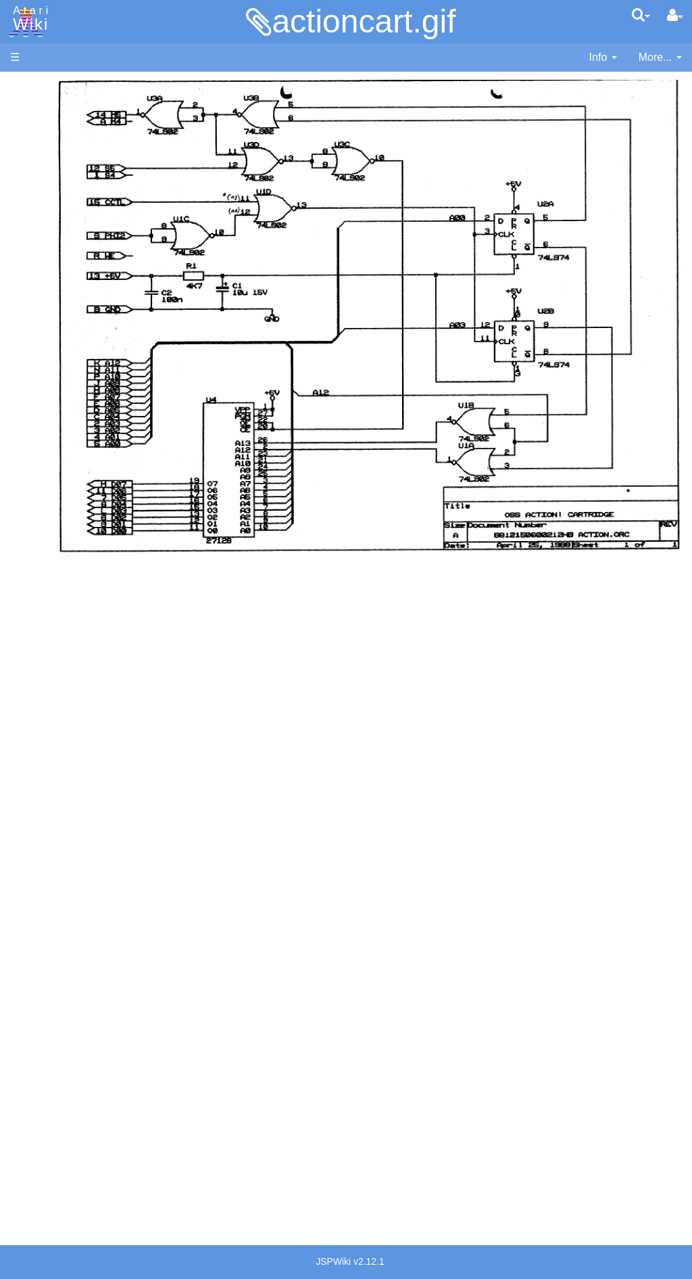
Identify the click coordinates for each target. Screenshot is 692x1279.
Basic (50, 362)
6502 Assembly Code (88, 647)
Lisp (47, 439)
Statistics (31, 1136)
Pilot (47, 501)
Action (52, 331)
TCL (47, 547)
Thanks (27, 1105)
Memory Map (41, 178)
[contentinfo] (603, 57)
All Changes (39, 247)
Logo (49, 455)
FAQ (21, 270)
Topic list (30, 201)
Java (48, 423)
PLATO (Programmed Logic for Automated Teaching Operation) (62, 835)
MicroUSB (34, 224)
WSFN (53, 563)
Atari (28, 19)
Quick (51, 532)
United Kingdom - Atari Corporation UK (79, 1067)
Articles (27, 87)
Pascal (53, 486)
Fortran (54, 409)
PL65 (49, 516)
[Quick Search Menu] (641, 15)
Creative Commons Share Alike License (67, 1197)
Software (31, 133)
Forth (49, 393)
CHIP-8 (54, 578)
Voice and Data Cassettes (72, 720)
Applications (39, 156)
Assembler (63, 346)
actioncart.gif (363, 21)
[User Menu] (675, 15)
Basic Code (65, 663)
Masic (51, 470)
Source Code (68, 632)
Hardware (33, 110)
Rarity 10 (31, 1120)
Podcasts (32, 873)
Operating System (80, 616)
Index (23, 293)
